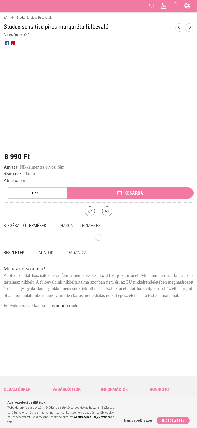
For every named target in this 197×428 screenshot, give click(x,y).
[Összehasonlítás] (107, 211)
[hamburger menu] (140, 6)
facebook (153, 379)
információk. (67, 305)
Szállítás (107, 378)
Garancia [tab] (77, 252)
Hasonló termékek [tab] (80, 225)
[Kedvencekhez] (90, 211)
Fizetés (106, 370)
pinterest (172, 379)
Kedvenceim (61, 380)
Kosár (56, 373)
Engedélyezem (173, 420)
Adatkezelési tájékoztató (120, 363)
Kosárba (133, 193)
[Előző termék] (179, 27)
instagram (162, 379)
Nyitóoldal (12, 351)
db (37, 193)
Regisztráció (61, 358)
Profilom (59, 366)
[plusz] (58, 193)
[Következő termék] (189, 27)
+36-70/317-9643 (164, 363)
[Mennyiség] (30, 193)
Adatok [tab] (46, 252)
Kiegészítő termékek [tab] (25, 225)
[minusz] (12, 193)
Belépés (58, 351)
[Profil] (164, 6)
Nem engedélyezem (139, 420)
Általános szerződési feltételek (116, 354)
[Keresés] (152, 6)
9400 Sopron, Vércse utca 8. (172, 354)
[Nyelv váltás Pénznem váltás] (187, 6)
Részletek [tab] (14, 252)
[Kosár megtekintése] (176, 6)
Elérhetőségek (112, 385)
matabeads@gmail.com (171, 370)
